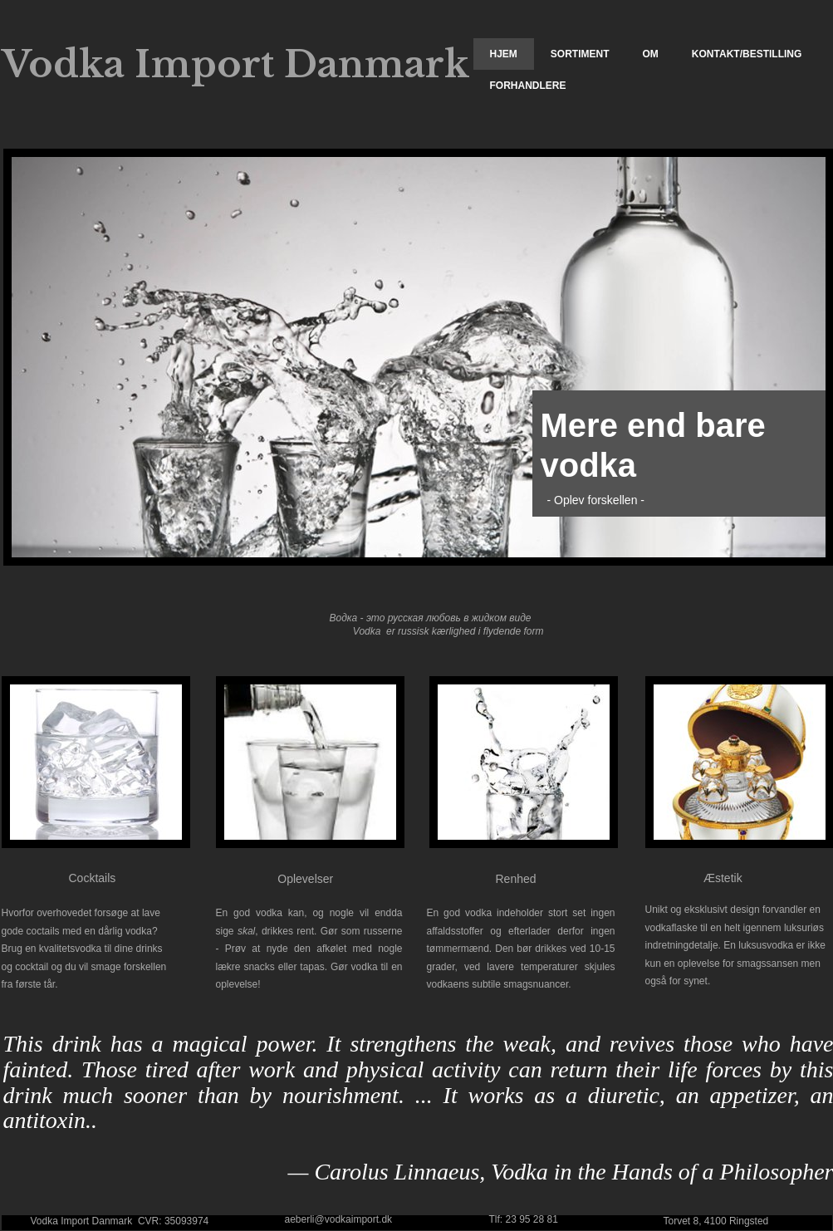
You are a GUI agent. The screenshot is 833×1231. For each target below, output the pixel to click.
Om (651, 54)
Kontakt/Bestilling (746, 54)
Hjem (503, 54)
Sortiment (580, 54)
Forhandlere (528, 85)
